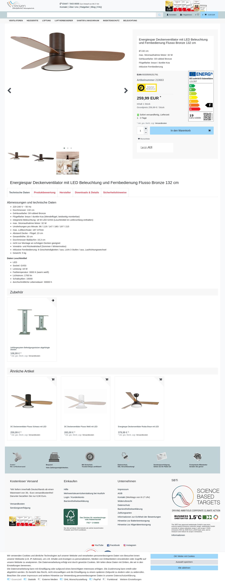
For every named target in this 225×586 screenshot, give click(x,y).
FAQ (99, 7)
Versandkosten (161, 123)
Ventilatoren (16, 21)
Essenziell (17, 579)
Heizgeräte (32, 21)
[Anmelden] (171, 14)
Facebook (113, 545)
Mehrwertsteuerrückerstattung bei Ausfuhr (84, 493)
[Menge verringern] (146, 133)
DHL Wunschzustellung (75, 579)
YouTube (97, 545)
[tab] (19, 192)
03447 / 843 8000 (70, 3)
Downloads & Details (87, 192)
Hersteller (65, 192)
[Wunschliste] (197, 14)
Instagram (129, 545)
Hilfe (66, 489)
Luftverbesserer (64, 21)
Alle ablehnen (184, 568)
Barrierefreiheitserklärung (76, 501)
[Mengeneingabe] (140, 131)
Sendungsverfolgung (20, 508)
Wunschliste (144, 139)
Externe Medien (50, 579)
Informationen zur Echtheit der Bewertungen (139, 517)
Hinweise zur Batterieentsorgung (134, 520)
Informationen (178, 535)
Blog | (94, 7)
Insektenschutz (111, 21)
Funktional (112, 579)
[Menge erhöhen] (146, 129)
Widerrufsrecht (125, 501)
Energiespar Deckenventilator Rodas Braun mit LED (138, 427)
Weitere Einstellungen (130, 579)
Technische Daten (19, 192)
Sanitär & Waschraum (88, 21)
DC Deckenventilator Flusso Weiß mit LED (80, 427)
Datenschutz (124, 505)
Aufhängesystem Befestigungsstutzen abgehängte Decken (30, 349)
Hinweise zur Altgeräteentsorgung (134, 524)
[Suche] (159, 14)
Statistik (32, 579)
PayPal (97, 579)
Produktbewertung (45, 192)
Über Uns (73, 7)
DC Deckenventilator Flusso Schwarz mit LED (28, 427)
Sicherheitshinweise (115, 192)
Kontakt (63, 7)
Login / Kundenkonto (74, 497)
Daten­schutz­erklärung (124, 575)
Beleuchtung (130, 21)
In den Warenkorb (191, 130)
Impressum (123, 489)
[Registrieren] (186, 14)
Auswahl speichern (184, 562)
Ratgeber (84, 7)
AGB (120, 493)
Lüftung (46, 21)
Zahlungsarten (125, 513)
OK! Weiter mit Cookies (184, 556)
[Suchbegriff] (81, 14)
